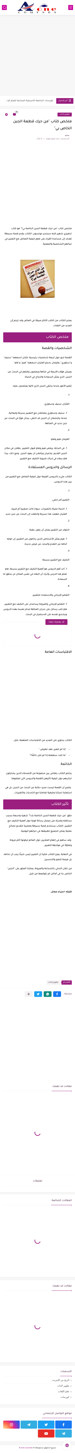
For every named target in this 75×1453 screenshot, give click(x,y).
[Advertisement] (37, 55)
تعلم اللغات (63, 1391)
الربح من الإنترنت (60, 1380)
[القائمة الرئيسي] (70, 7)
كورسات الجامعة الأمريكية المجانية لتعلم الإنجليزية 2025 (28, 101)
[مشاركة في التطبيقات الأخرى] (29, 994)
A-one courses (26, 1448)
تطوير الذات (65, 114)
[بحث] (4, 7)
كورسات (65, 1397)
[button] (57, 994)
